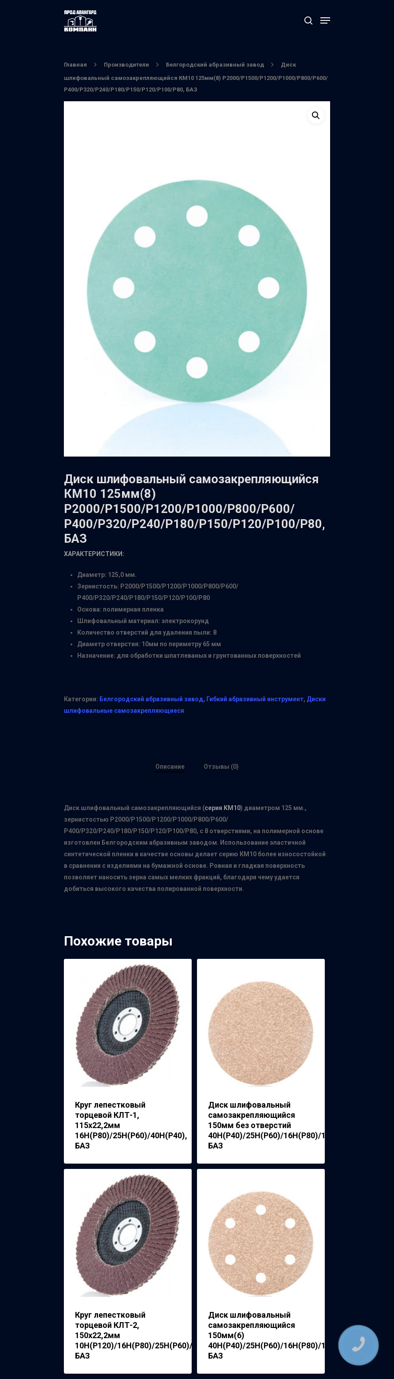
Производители (126, 64)
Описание (170, 766)
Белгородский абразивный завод (215, 64)
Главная (75, 64)
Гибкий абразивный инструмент (254, 699)
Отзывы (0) (221, 766)
